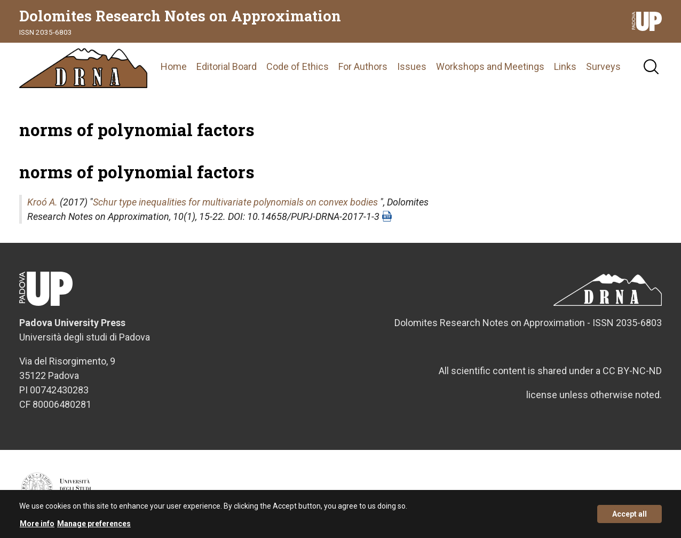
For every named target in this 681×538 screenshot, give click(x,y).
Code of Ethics (297, 66)
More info (37, 527)
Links (565, 66)
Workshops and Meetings (490, 66)
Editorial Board (226, 66)
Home (174, 66)
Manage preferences (94, 527)
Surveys (603, 66)
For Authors (362, 66)
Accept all (629, 517)
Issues (411, 66)
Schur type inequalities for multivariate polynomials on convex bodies (235, 202)
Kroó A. (42, 202)
